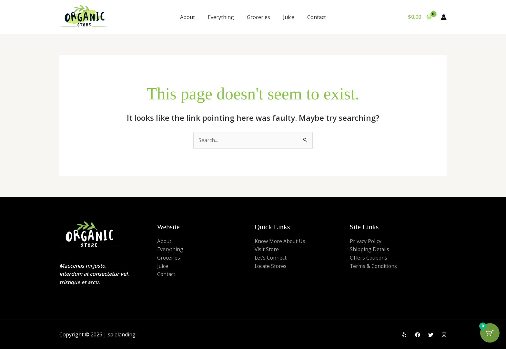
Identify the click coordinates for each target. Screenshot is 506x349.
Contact (316, 17)
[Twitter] (430, 334)
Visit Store (267, 249)
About (187, 17)
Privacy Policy (366, 241)
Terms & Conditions (374, 266)
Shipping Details (370, 249)
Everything (221, 17)
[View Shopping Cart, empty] (419, 17)
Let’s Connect (271, 257)
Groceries (258, 17)
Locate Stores (271, 266)
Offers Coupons (369, 257)
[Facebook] (417, 334)
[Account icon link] (444, 17)
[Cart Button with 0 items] (490, 333)
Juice (288, 17)
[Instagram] (444, 334)
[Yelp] (404, 334)
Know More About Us (281, 241)
